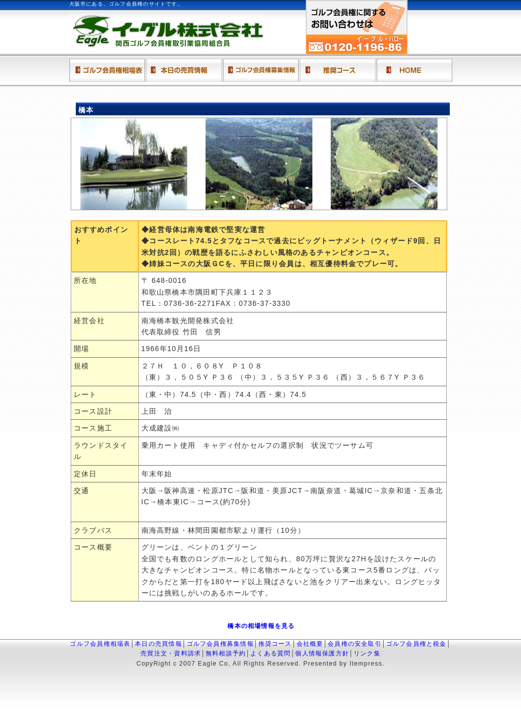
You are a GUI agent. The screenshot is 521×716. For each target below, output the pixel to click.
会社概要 (310, 643)
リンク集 (367, 653)
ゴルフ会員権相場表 (100, 643)
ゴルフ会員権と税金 (416, 643)
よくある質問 (270, 653)
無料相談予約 (226, 653)
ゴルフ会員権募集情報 (220, 643)
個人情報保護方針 (322, 653)
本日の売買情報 (158, 643)
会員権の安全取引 (355, 643)
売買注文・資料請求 (170, 653)
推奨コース (275, 643)
